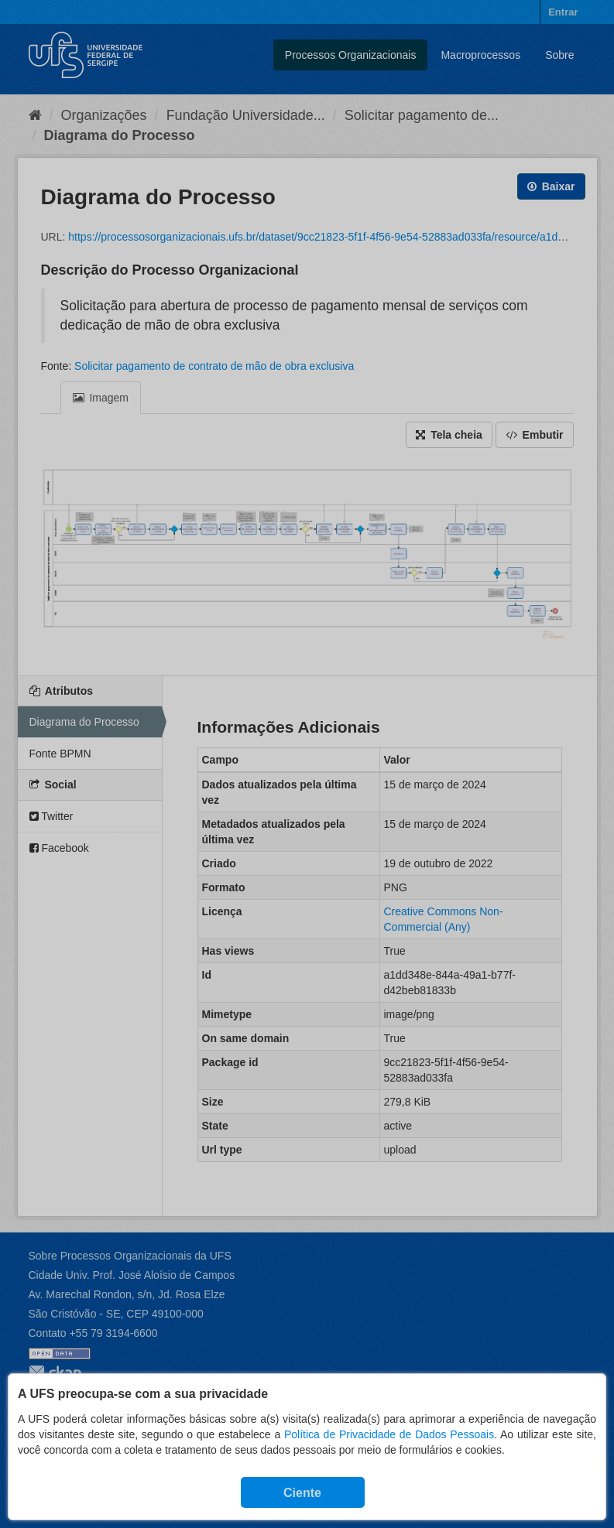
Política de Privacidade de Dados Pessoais (389, 1434)
